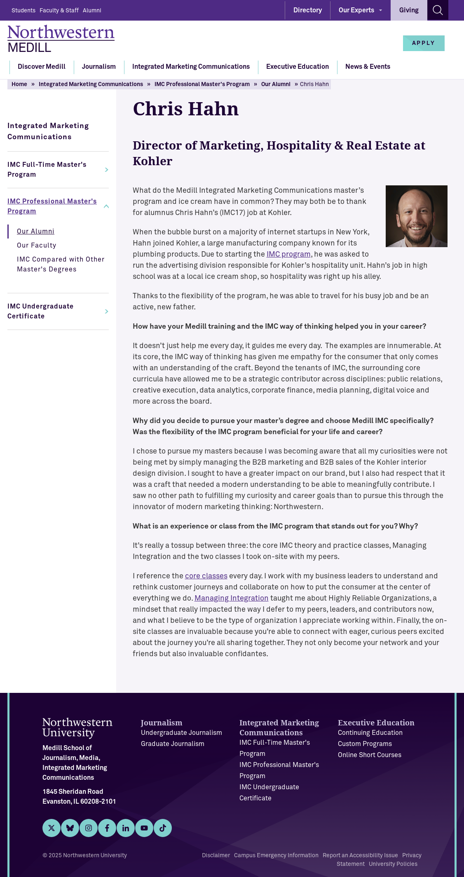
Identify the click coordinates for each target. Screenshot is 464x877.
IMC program (289, 254)
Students (23, 11)
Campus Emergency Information (276, 855)
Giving (409, 10)
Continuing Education (370, 733)
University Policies (393, 864)
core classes (206, 576)
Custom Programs (365, 744)
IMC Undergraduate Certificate (40, 311)
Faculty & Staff (59, 11)
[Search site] (437, 10)
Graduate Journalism (172, 744)
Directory (307, 10)
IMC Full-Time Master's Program (47, 169)
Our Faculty (36, 245)
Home (19, 84)
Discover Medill (42, 66)
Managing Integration (232, 598)
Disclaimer (216, 855)
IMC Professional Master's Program (202, 84)
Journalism (99, 66)
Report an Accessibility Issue (360, 855)
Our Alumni (276, 84)
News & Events (367, 66)
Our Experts (356, 10)
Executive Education (297, 66)
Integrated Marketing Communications (191, 66)
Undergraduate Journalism (181, 733)
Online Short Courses (369, 755)
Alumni (92, 11)
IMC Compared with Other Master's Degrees (61, 264)
